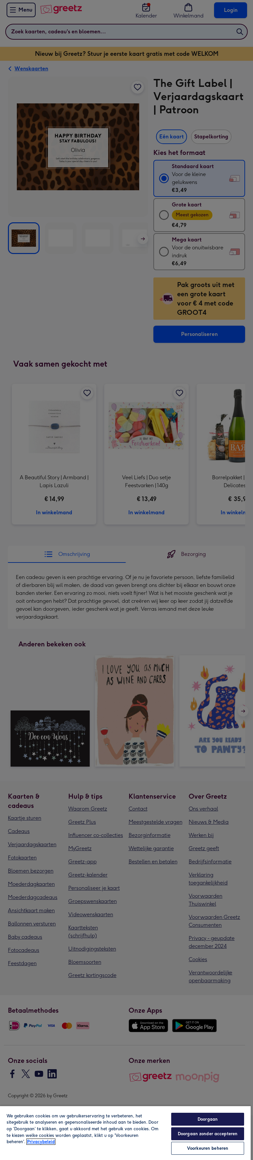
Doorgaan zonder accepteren (207, 1133)
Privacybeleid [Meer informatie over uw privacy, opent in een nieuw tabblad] (41, 1141)
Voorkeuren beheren (207, 1148)
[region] (125, 1133)
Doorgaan (208, 1119)
